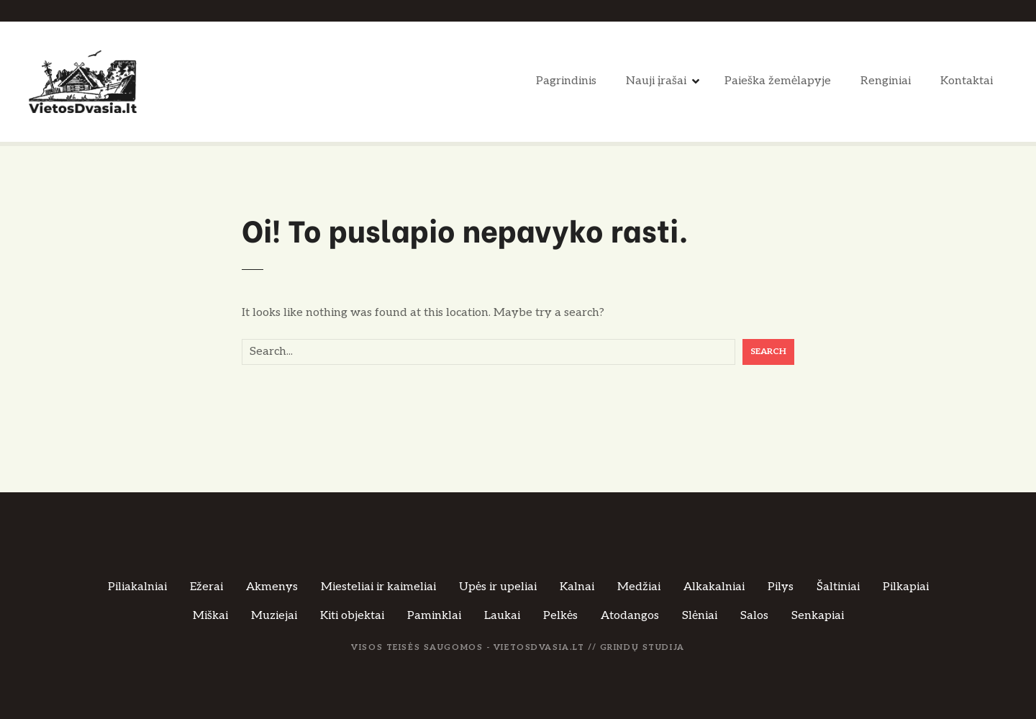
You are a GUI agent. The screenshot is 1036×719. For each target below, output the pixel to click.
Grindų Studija (642, 647)
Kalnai (577, 587)
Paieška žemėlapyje (777, 81)
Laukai (502, 616)
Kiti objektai (352, 616)
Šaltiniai (838, 587)
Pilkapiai (906, 587)
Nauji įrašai (656, 81)
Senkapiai (817, 616)
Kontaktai (966, 81)
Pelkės (560, 616)
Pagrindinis (566, 81)
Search (768, 351)
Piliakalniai (137, 587)
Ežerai (206, 587)
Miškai (210, 616)
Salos (754, 616)
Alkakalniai (714, 587)
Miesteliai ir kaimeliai (378, 587)
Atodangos (630, 616)
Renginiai (885, 81)
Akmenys (272, 587)
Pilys (781, 587)
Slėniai (699, 616)
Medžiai (638, 587)
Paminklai (434, 616)
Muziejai (274, 616)
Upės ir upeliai (498, 587)
